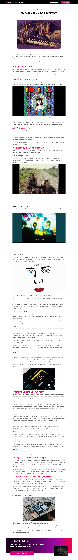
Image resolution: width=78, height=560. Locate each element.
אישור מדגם (40, 483)
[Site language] (54, 2)
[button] (22, 2)
